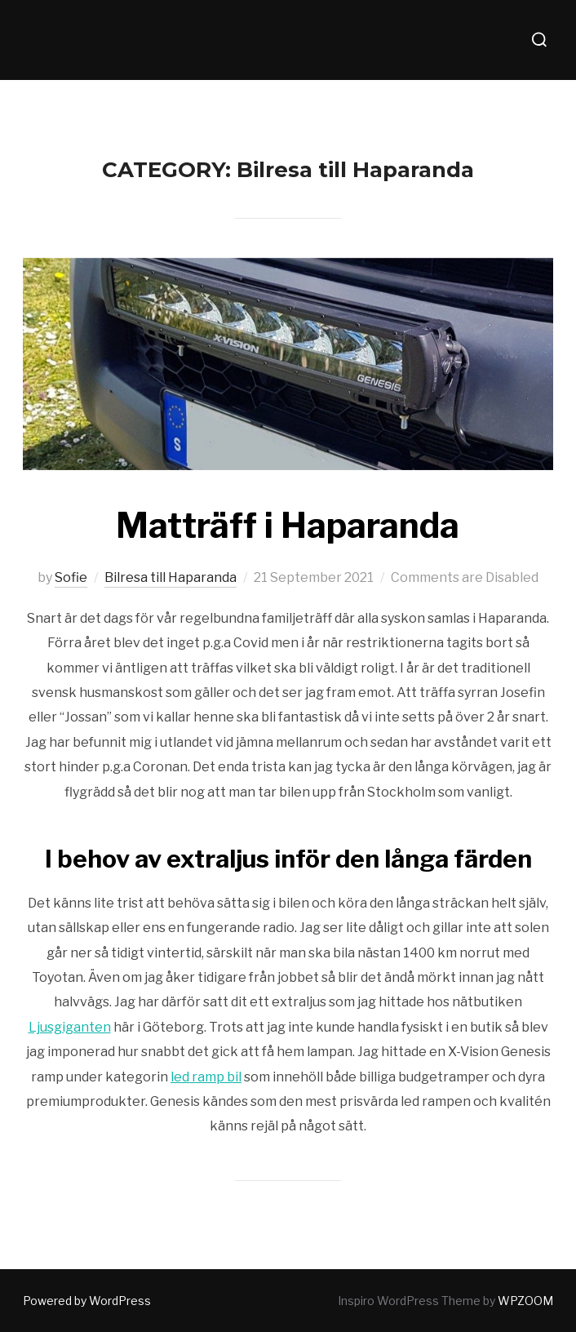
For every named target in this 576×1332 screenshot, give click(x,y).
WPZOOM (525, 1301)
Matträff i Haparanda (287, 525)
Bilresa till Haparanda (170, 577)
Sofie (71, 577)
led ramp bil (206, 1077)
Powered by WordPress (87, 1301)
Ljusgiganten (70, 1027)
